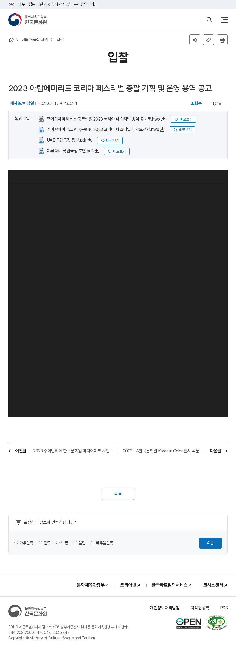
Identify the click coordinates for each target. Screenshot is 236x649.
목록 (118, 493)
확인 (210, 543)
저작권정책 (199, 608)
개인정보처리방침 (164, 608)
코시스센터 (213, 585)
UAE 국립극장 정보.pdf (66, 140)
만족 (47, 543)
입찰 (60, 39)
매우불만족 (104, 543)
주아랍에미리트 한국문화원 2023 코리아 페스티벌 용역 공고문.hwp (103, 119)
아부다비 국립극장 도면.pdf (69, 150)
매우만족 (26, 543)
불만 (82, 543)
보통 (64, 543)
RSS (224, 608)
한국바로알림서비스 (170, 585)
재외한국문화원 (35, 39)
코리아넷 (128, 585)
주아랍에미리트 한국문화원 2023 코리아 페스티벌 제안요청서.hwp (102, 129)
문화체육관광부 (91, 585)
